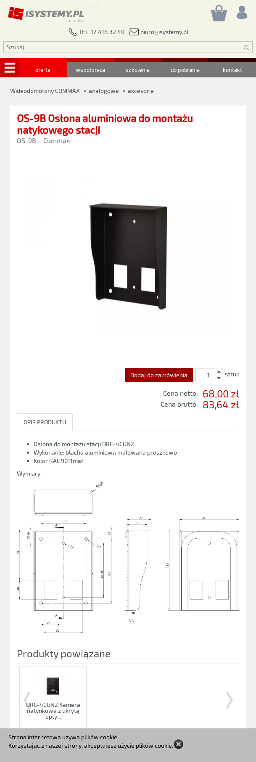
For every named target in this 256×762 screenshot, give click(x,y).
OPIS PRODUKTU (45, 422)
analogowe (104, 90)
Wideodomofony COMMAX (45, 90)
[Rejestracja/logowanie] (241, 10)
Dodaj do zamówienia (158, 374)
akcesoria (141, 90)
